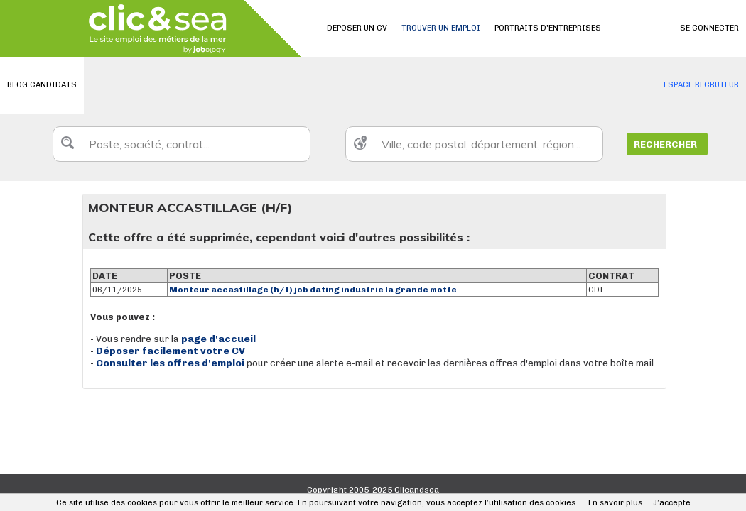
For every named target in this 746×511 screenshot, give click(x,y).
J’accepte (672, 502)
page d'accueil (218, 339)
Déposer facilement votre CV (170, 351)
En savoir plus (615, 502)
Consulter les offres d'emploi (171, 363)
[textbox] (181, 144)
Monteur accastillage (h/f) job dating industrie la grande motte (313, 290)
